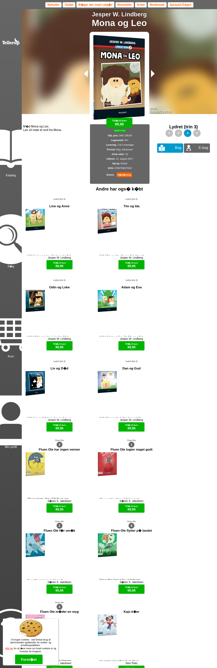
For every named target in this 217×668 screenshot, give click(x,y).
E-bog (203, 148)
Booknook (157, 4)
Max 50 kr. (109, 658)
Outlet (69, 4)
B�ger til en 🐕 (126, 658)
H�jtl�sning (124, 175)
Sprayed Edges (180, 4)
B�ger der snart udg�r (95, 4)
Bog (178, 148)
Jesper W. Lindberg (119, 14)
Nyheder (53, 4)
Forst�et (29, 659)
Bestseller (125, 4)
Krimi (141, 4)
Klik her (9, 648)
